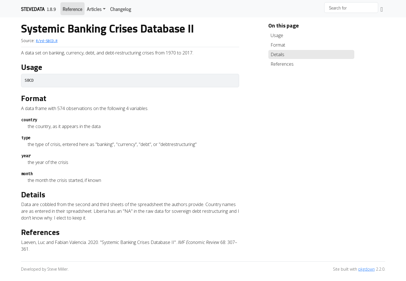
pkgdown (366, 269)
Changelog (120, 8)
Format (278, 45)
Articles (94, 8)
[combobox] (351, 7)
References (282, 64)
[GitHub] (381, 8)
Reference (72, 8)
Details (277, 54)
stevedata (33, 8)
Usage (277, 35)
